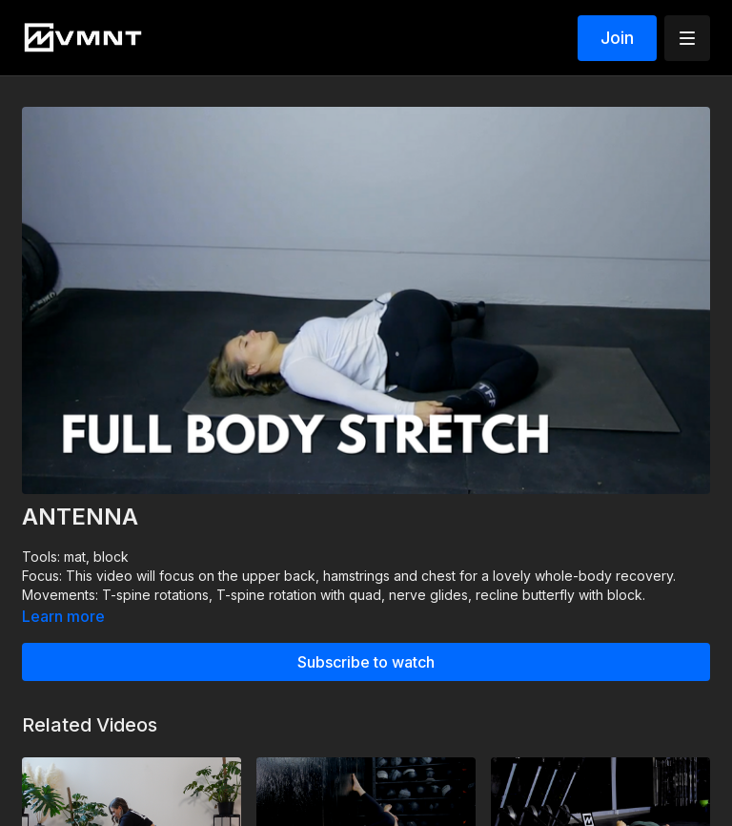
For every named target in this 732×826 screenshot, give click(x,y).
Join (617, 38)
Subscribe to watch (366, 661)
